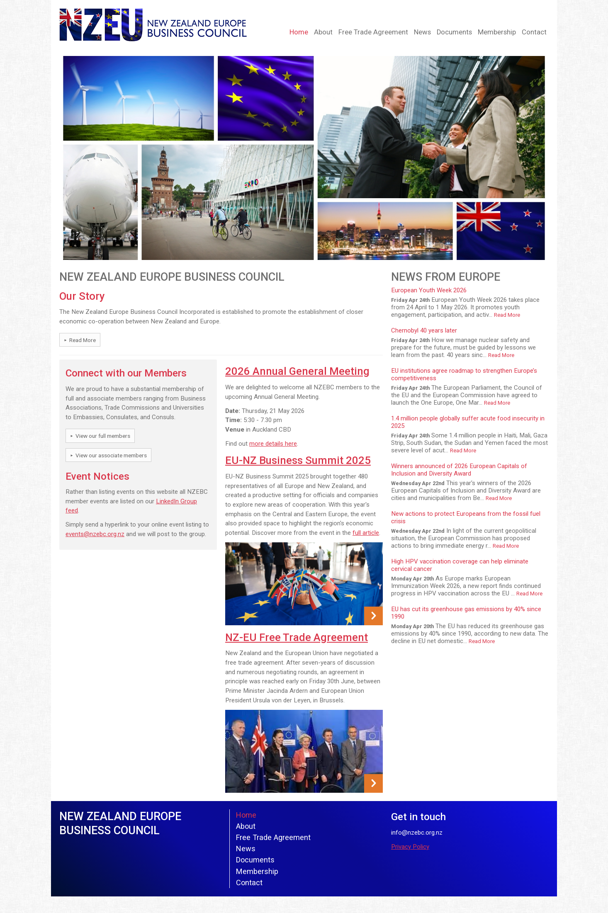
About (323, 32)
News (422, 32)
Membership (497, 32)
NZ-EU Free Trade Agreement (296, 637)
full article (366, 533)
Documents (454, 32)
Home (298, 32)
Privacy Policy (410, 846)
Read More (82, 340)
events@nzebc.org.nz (95, 534)
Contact (534, 32)
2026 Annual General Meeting (297, 371)
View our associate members (111, 455)
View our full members (102, 435)
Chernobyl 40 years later (424, 330)
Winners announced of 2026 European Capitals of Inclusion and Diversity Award (459, 469)
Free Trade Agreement (373, 32)
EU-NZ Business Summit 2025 (298, 460)
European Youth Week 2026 (429, 290)
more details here (273, 443)
